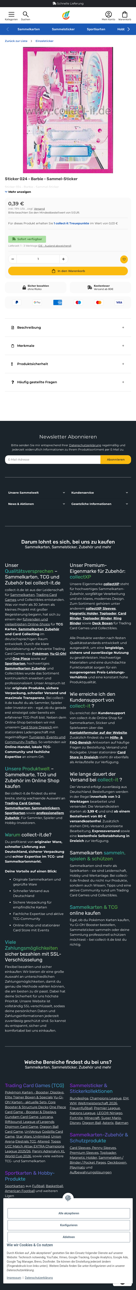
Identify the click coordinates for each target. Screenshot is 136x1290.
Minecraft (92, 1118)
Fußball (38, 1186)
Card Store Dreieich (36, 727)
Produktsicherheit (29, 364)
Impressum (14, 1277)
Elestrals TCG (25, 1141)
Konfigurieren (69, 1225)
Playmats (77, 1167)
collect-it (80, 706)
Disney (75, 1123)
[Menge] (38, 259)
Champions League (106, 1098)
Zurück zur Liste (16, 41)
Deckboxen (116, 1162)
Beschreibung (26, 327)
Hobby (122, 29)
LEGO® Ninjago (109, 1113)
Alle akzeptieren (68, 1213)
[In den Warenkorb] (68, 271)
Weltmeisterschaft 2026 (97, 1103)
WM (73, 1103)
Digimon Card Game (21, 1127)
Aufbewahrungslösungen (91, 1172)
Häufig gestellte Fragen (34, 382)
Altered (43, 1141)
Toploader (108, 1153)
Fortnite (76, 1118)
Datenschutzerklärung (85, 445)
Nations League (83, 1113)
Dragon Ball (91, 1123)
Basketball (54, 1186)
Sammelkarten (29, 29)
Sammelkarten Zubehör (38, 629)
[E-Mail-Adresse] (53, 459)
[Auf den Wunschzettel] (124, 259)
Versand (39, 208)
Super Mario (111, 1118)
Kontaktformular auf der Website (98, 733)
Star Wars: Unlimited (33, 1136)
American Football (20, 1191)
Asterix (108, 1123)
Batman (121, 1123)
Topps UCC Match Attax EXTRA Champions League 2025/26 (34, 1146)
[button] (11, 15)
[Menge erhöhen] (64, 259)
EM (125, 1098)
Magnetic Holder (83, 1158)
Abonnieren (116, 459)
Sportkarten (96, 29)
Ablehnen (69, 1237)
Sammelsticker (63, 29)
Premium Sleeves (84, 1153)
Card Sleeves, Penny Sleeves (93, 1148)
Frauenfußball (81, 1108)
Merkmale (22, 346)
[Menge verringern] (12, 259)
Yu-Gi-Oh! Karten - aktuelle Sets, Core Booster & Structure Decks (34, 1102)
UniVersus (33, 1132)
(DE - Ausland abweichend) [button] (54, 245)
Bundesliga (79, 1098)
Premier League (107, 1108)
